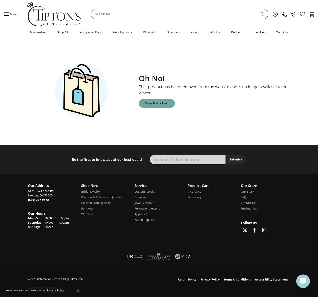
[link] (284, 14)
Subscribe (236, 159)
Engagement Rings (90, 32)
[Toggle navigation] (11, 14)
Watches (215, 32)
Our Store (282, 32)
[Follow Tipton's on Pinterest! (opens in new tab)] (274, 230)
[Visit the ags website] (158, 257)
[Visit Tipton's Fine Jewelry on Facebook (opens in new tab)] (254, 230)
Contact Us (248, 203)
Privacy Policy (210, 279)
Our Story (247, 191)
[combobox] (175, 14)
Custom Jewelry (144, 191)
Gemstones (173, 32)
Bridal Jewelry (90, 191)
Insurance (194, 191)
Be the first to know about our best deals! (107, 160)
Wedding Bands (122, 32)
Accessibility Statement (271, 279)
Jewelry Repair (144, 203)
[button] (275, 14)
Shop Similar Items (157, 103)
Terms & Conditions (237, 279)
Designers (237, 32)
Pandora (87, 208)
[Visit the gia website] (183, 257)
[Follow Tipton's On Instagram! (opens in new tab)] (264, 230)
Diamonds (149, 32)
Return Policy (187, 279)
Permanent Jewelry (147, 208)
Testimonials (249, 208)
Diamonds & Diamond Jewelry (101, 197)
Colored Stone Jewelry (96, 203)
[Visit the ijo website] (134, 257)
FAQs (244, 197)
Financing (141, 197)
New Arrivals (38, 32)
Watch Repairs (144, 220)
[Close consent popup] (78, 290)
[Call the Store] (38, 200)
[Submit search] (263, 14)
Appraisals (141, 214)
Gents (195, 32)
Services (260, 32)
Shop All (62, 32)
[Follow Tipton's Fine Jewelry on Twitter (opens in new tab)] (245, 230)
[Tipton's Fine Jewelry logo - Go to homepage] (54, 14)
